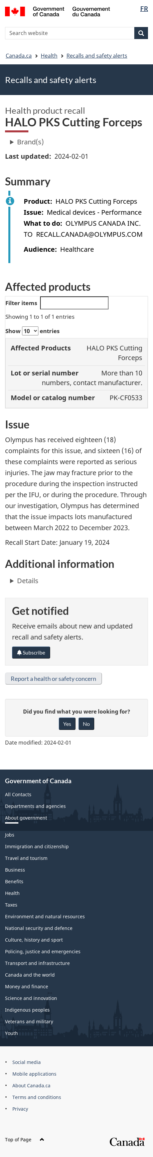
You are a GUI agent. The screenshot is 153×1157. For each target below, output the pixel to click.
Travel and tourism (26, 858)
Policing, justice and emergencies (43, 951)
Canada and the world (30, 975)
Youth (11, 1033)
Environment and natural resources (45, 916)
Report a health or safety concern (53, 678)
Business (15, 870)
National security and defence (38, 928)
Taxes (11, 905)
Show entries (32, 330)
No (86, 724)
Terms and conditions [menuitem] (36, 1097)
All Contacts (18, 794)
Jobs (9, 835)
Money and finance (26, 986)
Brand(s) (30, 141)
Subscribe (31, 652)
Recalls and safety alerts (96, 55)
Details (27, 580)
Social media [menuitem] (26, 1062)
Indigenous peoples (27, 1010)
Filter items (57, 302)
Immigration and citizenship (37, 846)
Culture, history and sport (34, 940)
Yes (67, 724)
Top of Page (24, 1139)
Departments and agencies (35, 806)
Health (49, 55)
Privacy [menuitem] (20, 1109)
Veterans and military (29, 1021)
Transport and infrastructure (37, 963)
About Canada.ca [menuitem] (31, 1085)
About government (26, 818)
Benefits (14, 881)
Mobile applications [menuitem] (34, 1074)
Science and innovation (31, 998)
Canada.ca (19, 55)
